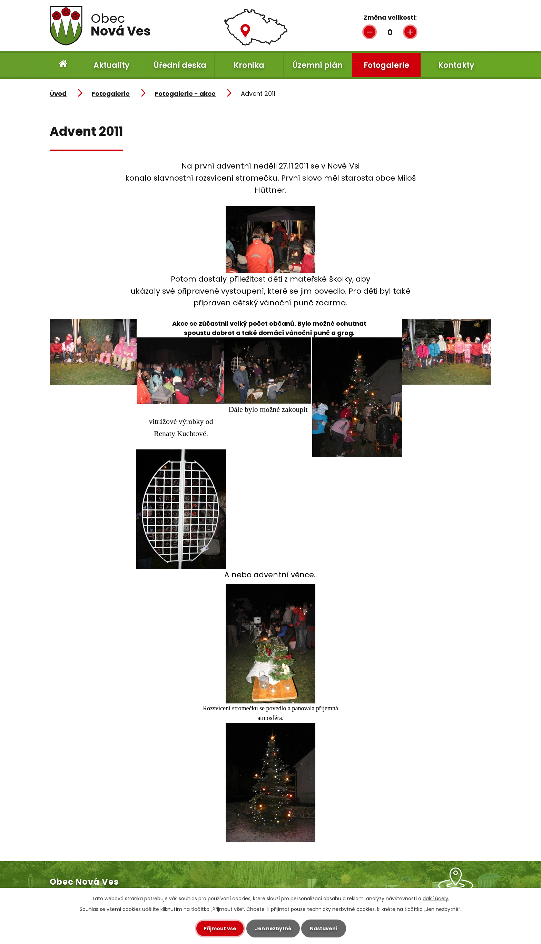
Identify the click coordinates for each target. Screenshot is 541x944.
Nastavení (323, 928)
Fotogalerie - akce (185, 93)
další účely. (436, 898)
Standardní (388, 31)
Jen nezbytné (273, 928)
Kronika (249, 65)
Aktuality (111, 65)
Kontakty (456, 65)
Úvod (63, 65)
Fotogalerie (386, 65)
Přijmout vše (220, 928)
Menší (369, 31)
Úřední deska (180, 65)
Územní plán (318, 65)
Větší (410, 31)
